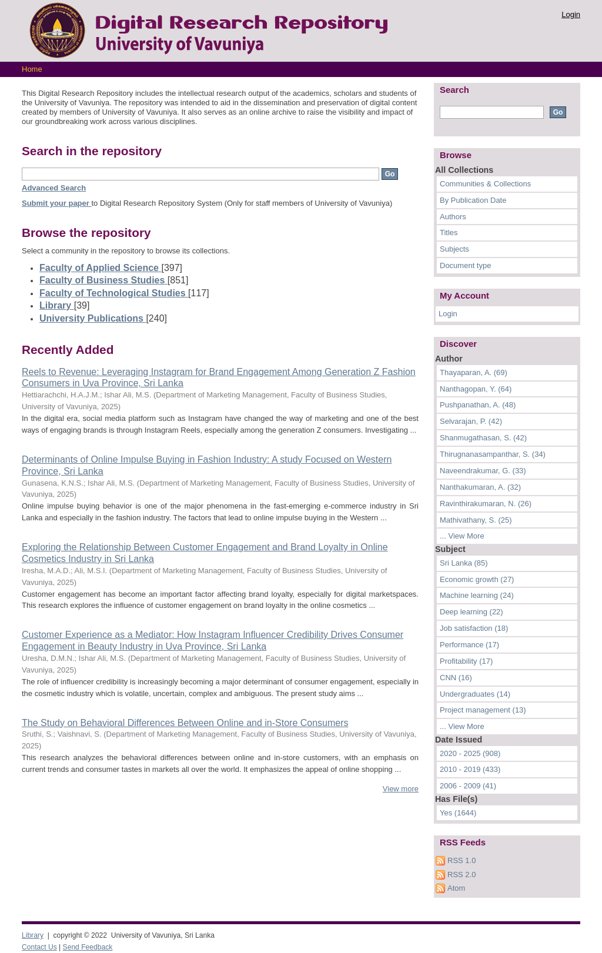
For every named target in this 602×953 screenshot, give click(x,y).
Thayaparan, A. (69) (473, 372)
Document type (465, 265)
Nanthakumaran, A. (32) (480, 487)
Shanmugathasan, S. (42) (483, 437)
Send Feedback (88, 947)
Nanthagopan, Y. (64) (475, 388)
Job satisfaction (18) (474, 628)
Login (570, 14)
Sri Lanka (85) (464, 563)
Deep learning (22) (471, 611)
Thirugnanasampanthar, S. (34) (493, 454)
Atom (456, 888)
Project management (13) (483, 709)
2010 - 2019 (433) (470, 769)
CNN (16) (456, 677)
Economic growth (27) (477, 579)
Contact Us (39, 947)
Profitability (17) (466, 661)
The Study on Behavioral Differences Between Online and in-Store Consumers (185, 723)
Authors (453, 216)
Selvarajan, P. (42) (471, 421)
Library (33, 935)
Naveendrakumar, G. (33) (483, 470)
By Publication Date (473, 200)
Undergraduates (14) (475, 694)
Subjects (454, 249)
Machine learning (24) (477, 595)
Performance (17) (469, 644)
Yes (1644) (458, 812)
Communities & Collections (485, 183)
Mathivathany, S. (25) (476, 520)
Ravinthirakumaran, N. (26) (485, 503)
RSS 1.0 (461, 860)
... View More (462, 535)
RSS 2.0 (461, 874)
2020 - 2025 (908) (470, 753)
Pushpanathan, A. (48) (478, 404)
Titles (449, 232)
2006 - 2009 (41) (468, 785)
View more (401, 788)
